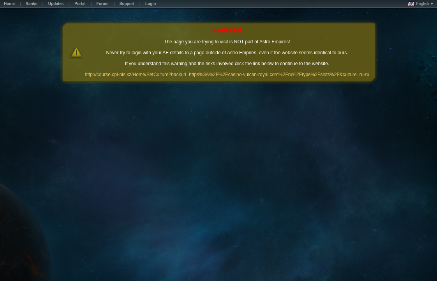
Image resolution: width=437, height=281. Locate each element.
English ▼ (421, 4)
